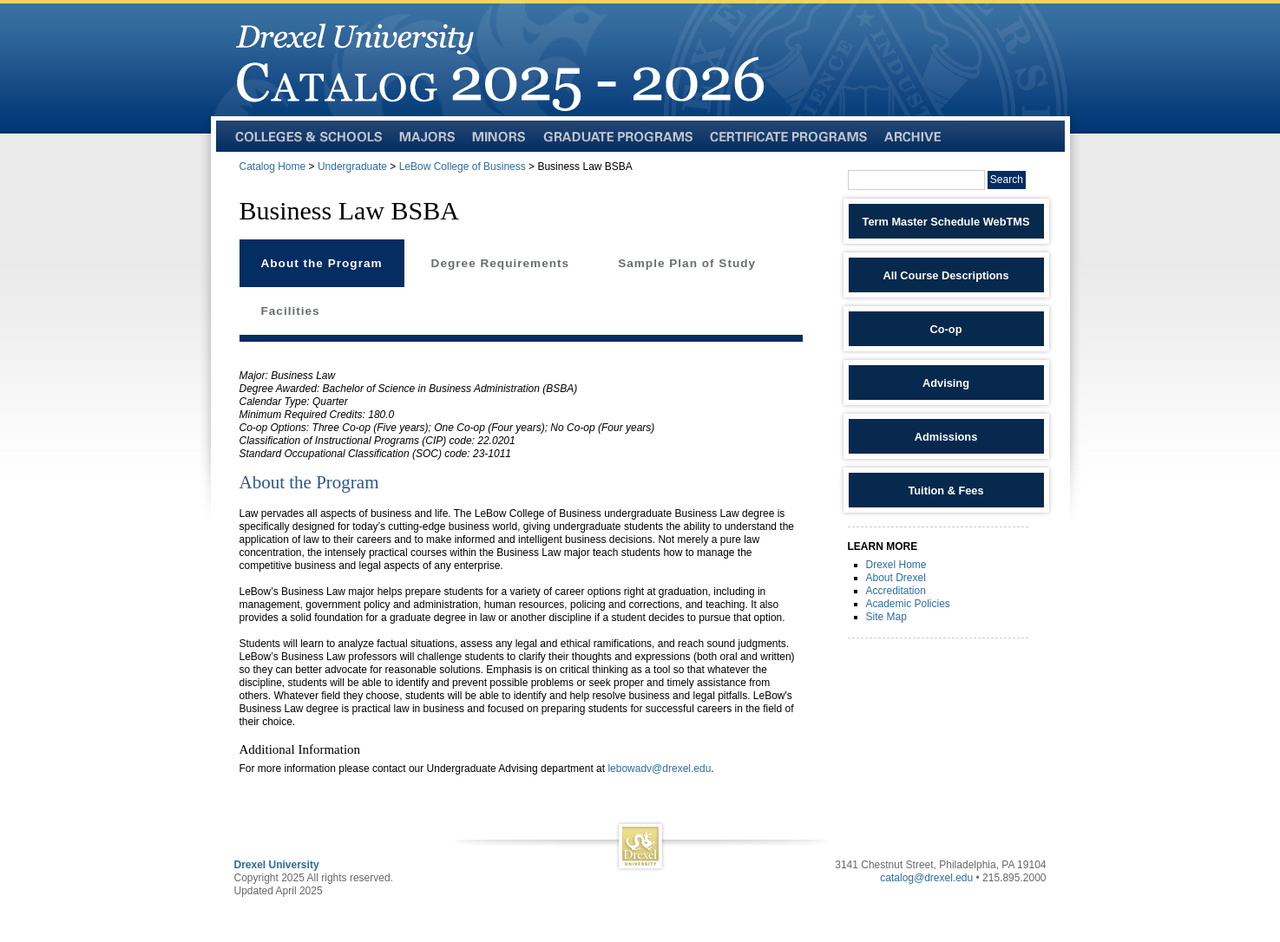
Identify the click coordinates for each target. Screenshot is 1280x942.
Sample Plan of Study (687, 263)
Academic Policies (908, 604)
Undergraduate (352, 166)
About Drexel (896, 578)
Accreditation (896, 591)
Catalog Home (273, 166)
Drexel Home (896, 565)
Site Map (886, 617)
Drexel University (276, 865)
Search (1006, 179)
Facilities (290, 310)
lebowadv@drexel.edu (659, 768)
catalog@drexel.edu (926, 878)
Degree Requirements (500, 263)
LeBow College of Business (462, 166)
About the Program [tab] (322, 263)
